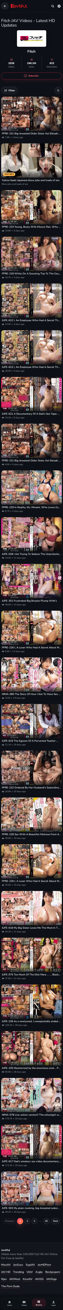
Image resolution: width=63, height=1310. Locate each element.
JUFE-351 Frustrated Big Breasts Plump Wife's (29, 600)
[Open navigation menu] (5, 6)
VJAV (30, 1272)
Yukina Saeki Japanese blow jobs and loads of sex (30, 180)
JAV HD (5, 1272)
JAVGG (39, 1279)
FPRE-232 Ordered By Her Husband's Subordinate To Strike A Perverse (31, 787)
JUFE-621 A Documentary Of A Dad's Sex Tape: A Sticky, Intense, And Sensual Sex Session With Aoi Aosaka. (31, 413)
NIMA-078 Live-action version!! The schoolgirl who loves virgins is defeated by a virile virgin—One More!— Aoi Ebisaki (31, 1114)
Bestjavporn (52, 1272)
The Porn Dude (10, 1286)
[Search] (58, 90)
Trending (18, 1272)
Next (55, 1221)
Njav (4, 1279)
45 (46, 1221)
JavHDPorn (44, 1265)
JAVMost (14, 1279)
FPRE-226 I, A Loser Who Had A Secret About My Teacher (31, 647)
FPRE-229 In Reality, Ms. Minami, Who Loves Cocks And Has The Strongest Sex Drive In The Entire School (31, 507)
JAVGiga (51, 1279)
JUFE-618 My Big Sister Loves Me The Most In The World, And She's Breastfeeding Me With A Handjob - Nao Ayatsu (31, 927)
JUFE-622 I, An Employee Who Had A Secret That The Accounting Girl (31, 320)
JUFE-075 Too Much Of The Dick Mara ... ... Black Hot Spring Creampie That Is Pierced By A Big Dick (31, 974)
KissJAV (27, 1279)
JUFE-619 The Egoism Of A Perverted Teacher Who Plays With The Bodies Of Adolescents (31, 741)
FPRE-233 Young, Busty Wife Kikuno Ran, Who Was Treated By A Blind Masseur (31, 227)
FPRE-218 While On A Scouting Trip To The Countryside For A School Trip (31, 273)
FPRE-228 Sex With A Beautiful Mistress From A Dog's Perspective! (31, 834)
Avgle (39, 1272)
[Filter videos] (9, 90)
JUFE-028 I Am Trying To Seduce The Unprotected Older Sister (31, 554)
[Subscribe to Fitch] (31, 76)
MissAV (6, 1265)
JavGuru (18, 1265)
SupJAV (30, 1265)
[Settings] (59, 6)
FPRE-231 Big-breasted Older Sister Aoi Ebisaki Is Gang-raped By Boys (31, 133)
